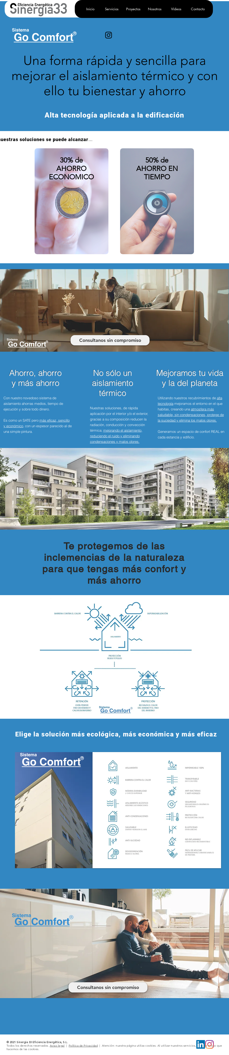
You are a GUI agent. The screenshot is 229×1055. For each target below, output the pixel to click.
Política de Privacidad (83, 1045)
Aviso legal (57, 1045)
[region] (71, 207)
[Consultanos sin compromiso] (110, 340)
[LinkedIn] (200, 1044)
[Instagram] (108, 35)
